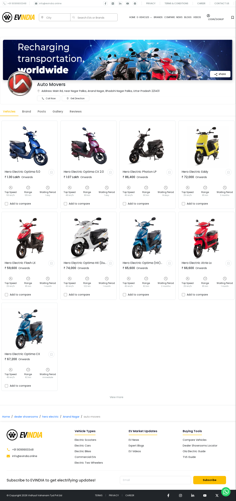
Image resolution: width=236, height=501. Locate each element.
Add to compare (20, 203)
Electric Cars (83, 445)
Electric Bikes (83, 451)
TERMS (99, 495)
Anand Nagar (71, 417)
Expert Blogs (136, 445)
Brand (26, 111)
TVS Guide (189, 457)
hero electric (50, 417)
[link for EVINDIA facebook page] (105, 3)
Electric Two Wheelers (89, 463)
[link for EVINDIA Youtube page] (126, 3)
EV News (134, 440)
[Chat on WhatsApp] (225, 491)
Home (6, 417)
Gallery (58, 111)
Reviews (76, 111)
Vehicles (9, 111)
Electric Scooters (85, 440)
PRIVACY (114, 495)
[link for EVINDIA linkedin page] (118, 3)
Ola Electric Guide (194, 451)
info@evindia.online (50, 3)
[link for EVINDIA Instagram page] (133, 3)
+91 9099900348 (16, 3)
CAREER (129, 495)
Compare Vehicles (194, 440)
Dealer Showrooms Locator (200, 445)
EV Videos (135, 451)
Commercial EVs (85, 457)
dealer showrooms (26, 417)
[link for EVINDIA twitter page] (111, 3)
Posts (42, 111)
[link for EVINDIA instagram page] (180, 495)
